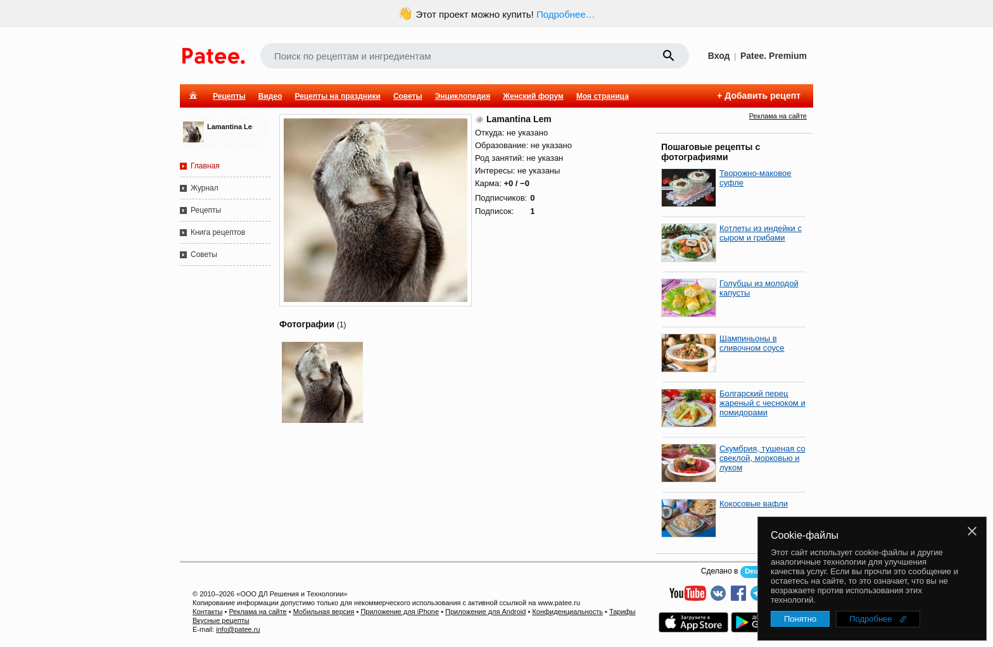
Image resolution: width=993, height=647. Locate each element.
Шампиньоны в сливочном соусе (752, 343)
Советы (407, 96)
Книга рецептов (218, 232)
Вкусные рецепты (221, 620)
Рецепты (229, 96)
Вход (719, 56)
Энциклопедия (462, 96)
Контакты (208, 611)
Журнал (204, 188)
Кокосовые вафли (753, 503)
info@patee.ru (238, 629)
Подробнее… (565, 14)
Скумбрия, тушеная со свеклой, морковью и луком (762, 458)
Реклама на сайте (778, 116)
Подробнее (870, 619)
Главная (205, 165)
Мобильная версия (324, 611)
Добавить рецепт (762, 96)
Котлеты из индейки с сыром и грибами (760, 232)
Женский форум (533, 96)
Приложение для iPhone (399, 611)
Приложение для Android (485, 611)
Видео (270, 96)
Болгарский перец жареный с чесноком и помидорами (762, 403)
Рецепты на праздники (337, 96)
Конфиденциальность (567, 611)
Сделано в (719, 571)
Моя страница (602, 96)
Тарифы (622, 611)
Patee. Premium (773, 56)
